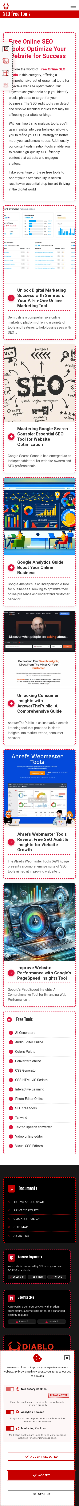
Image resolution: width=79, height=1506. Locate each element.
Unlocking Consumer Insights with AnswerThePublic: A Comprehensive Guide (39, 703)
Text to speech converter (33, 1127)
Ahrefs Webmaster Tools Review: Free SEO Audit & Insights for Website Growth (42, 842)
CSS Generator (26, 1070)
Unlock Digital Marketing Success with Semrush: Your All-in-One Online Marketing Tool (41, 298)
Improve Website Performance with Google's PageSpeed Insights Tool (44, 973)
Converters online (28, 1061)
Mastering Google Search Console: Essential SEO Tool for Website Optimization (42, 436)
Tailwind (21, 1118)
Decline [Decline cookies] (40, 1494)
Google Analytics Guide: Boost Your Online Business (40, 567)
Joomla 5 (22, 1321)
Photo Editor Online (29, 1099)
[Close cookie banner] (65, 1357)
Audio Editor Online (29, 1042)
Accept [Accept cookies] (40, 1475)
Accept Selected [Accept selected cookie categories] (40, 1456)
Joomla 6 (52, 1321)
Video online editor (29, 1136)
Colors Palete (25, 1052)
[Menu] (73, 6)
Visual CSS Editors (29, 1146)
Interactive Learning (29, 1089)
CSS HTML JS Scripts (31, 1080)
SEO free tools (26, 1108)
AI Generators (25, 1033)
